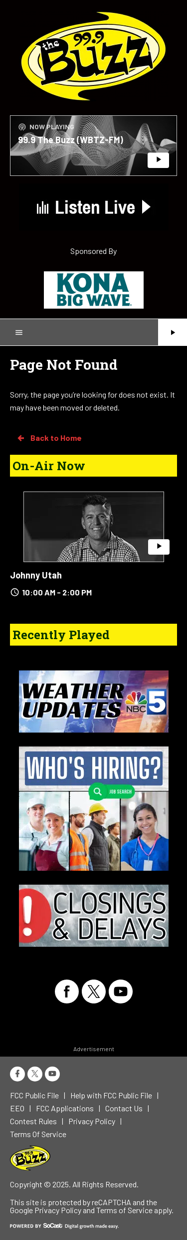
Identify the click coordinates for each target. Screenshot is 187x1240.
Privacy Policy (57, 1210)
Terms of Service (124, 1210)
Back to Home (49, 438)
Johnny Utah (36, 575)
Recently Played (61, 635)
